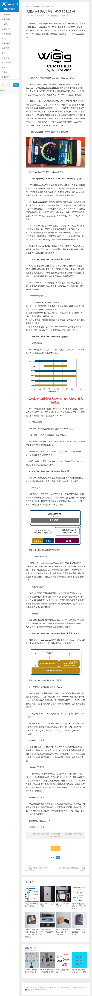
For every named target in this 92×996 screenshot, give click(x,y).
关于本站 (5, 77)
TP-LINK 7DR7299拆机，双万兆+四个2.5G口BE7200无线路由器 (32, 925)
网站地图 (60, 988)
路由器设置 (6, 34)
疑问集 (4, 72)
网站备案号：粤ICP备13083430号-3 (75, 988)
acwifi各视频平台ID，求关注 (63, 963)
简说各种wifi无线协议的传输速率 (32, 897)
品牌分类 (5, 48)
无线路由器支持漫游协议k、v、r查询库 (79, 964)
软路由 (4, 38)
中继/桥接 (5, 58)
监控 (3, 53)
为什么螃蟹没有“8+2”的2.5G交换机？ (47, 924)
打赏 (55, 849)
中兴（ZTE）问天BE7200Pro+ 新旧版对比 (79, 924)
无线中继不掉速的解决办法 (79, 898)
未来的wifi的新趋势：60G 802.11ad (50, 11)
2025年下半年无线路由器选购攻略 (32, 963)
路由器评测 (6, 14)
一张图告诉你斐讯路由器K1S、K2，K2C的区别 (39, 869)
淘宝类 (32, 827)
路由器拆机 (6, 19)
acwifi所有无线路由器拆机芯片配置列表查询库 (47, 964)
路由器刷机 (6, 43)
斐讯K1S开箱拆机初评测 (63, 897)
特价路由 (5, 24)
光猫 (3, 67)
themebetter (49, 988)
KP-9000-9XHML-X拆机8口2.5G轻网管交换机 (63, 924)
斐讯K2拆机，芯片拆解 (47, 897)
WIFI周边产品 (7, 63)
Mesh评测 (6, 29)
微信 (2, 90)
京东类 (42, 827)
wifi (58, 858)
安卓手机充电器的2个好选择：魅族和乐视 (72, 869)
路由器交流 (9, 6)
